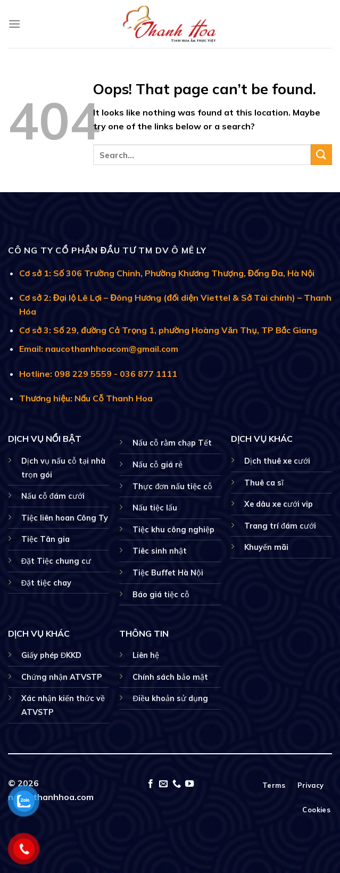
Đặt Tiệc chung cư (56, 561)
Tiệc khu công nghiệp (173, 529)
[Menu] (14, 24)
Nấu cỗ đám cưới (53, 496)
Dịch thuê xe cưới (277, 461)
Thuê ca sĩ (264, 483)
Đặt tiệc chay (46, 583)
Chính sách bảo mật (170, 677)
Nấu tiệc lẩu (154, 508)
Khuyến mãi (266, 547)
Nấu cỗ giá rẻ (157, 465)
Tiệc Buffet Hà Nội (167, 573)
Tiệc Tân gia (45, 539)
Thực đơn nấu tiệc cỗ (172, 486)
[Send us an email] (163, 784)
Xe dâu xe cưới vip (278, 504)
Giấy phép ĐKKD (51, 655)
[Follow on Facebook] (150, 784)
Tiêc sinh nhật (159, 551)
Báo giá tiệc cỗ (160, 594)
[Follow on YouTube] (189, 784)
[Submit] (321, 154)
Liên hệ (145, 655)
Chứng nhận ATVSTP (61, 677)
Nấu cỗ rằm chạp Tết (172, 443)
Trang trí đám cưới (280, 526)
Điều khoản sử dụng (170, 698)
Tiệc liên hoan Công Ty (64, 518)
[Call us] (176, 784)
